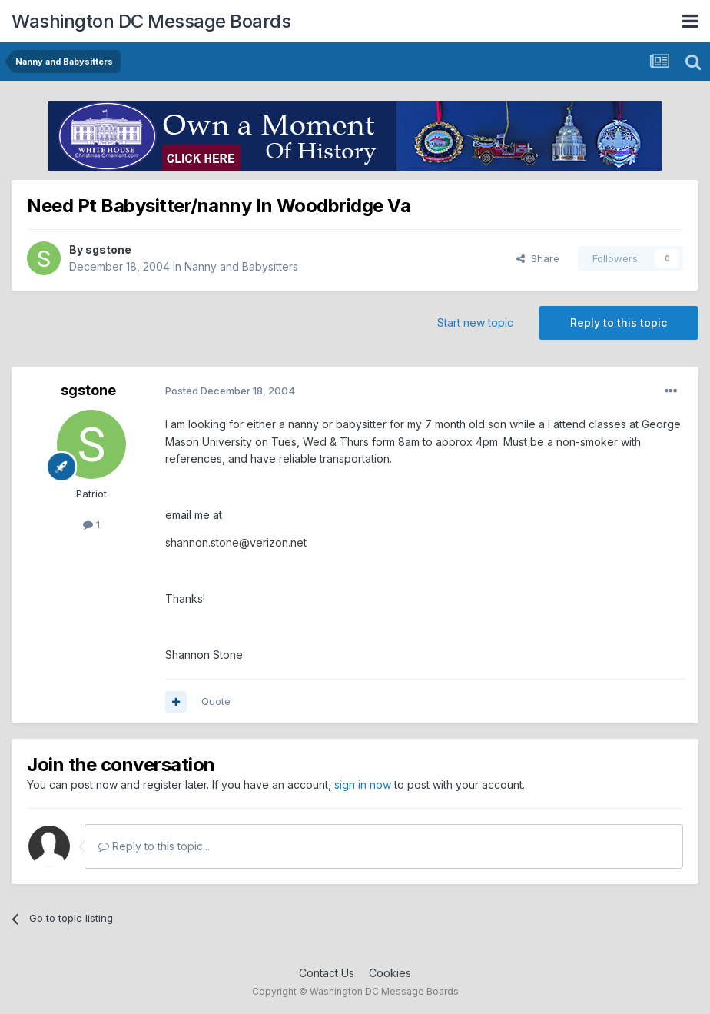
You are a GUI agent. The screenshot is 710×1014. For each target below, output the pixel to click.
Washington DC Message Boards (151, 21)
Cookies (390, 972)
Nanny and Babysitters (241, 266)
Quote (216, 701)
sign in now (362, 784)
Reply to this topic (618, 322)
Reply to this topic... (154, 846)
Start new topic (475, 322)
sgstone (108, 249)
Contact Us (326, 972)
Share (537, 258)
